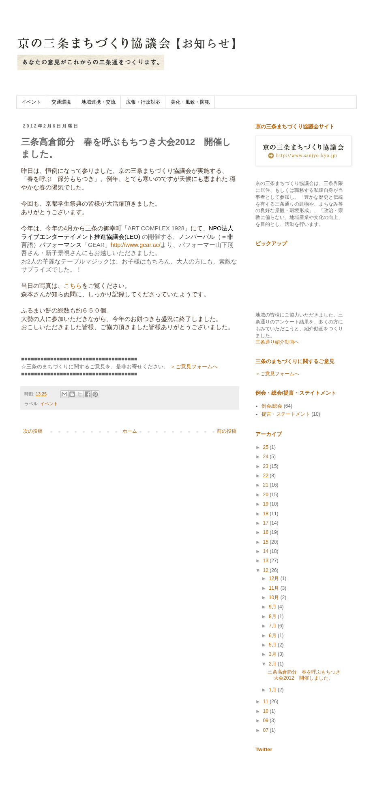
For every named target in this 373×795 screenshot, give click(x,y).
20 (266, 494)
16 (266, 532)
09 (266, 720)
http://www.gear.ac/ (136, 245)
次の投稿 (33, 431)
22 (266, 475)
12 (266, 570)
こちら (73, 286)
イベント (31, 102)
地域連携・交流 (98, 102)
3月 (273, 654)
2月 (273, 664)
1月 (273, 690)
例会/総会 (272, 406)
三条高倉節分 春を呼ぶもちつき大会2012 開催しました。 (304, 674)
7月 (273, 626)
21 (266, 485)
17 (266, 523)
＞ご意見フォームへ (194, 366)
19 (266, 504)
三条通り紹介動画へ (277, 342)
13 (266, 560)
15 (266, 542)
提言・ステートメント (286, 414)
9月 (273, 607)
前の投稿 (226, 431)
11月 (275, 588)
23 (266, 466)
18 (266, 514)
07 (266, 730)
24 (266, 456)
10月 (275, 597)
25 (266, 447)
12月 (275, 578)
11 (266, 701)
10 (266, 711)
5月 (273, 645)
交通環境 (61, 102)
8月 (273, 616)
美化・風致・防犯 (190, 102)
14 (266, 551)
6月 (273, 635)
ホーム (129, 431)
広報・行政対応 (143, 102)
